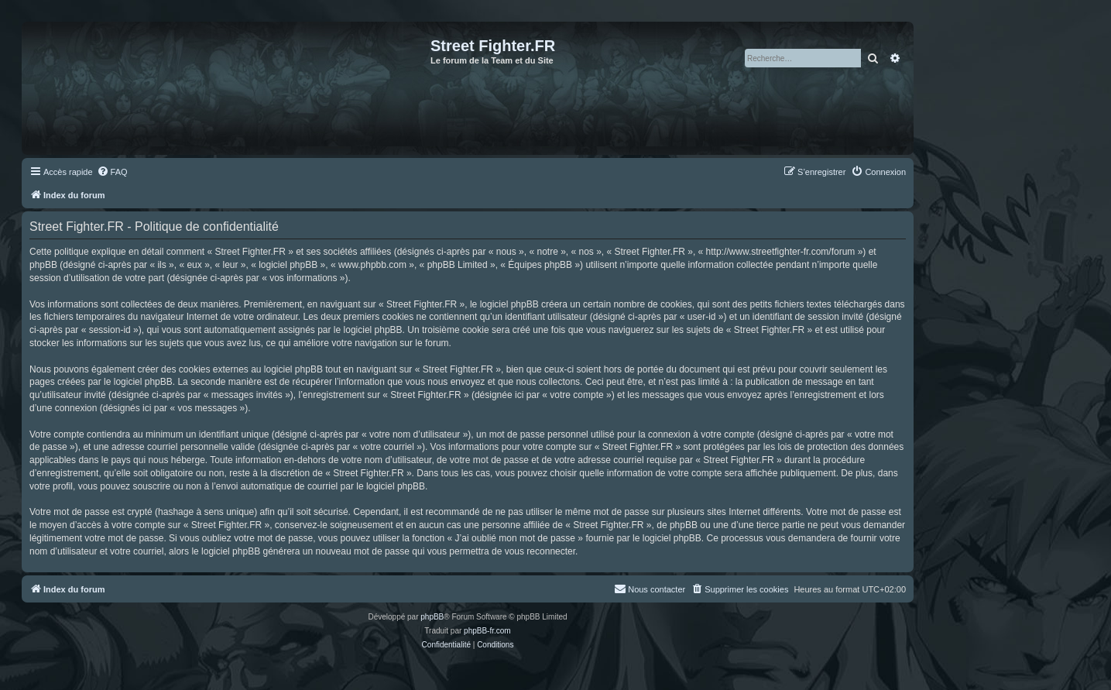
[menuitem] (112, 172)
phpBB (432, 617)
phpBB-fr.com (487, 630)
